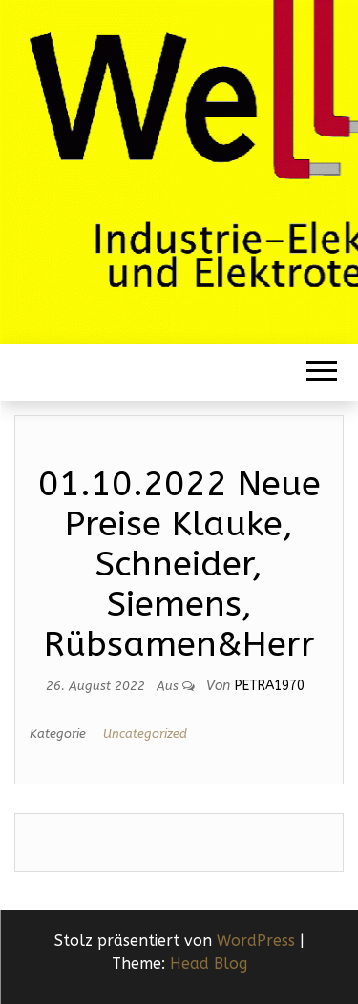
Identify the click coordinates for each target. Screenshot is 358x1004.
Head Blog (208, 963)
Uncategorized (145, 733)
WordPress (256, 940)
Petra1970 (270, 686)
